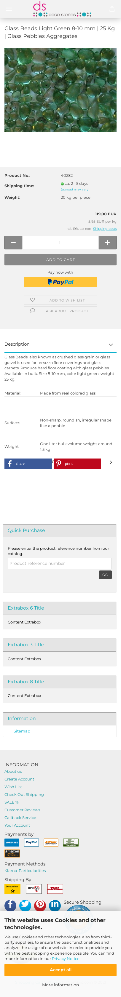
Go (105, 575)
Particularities (32, 870)
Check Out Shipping (24, 794)
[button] (28, 464)
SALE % (11, 802)
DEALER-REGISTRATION (60, 407)
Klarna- (11, 870)
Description (17, 344)
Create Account (19, 779)
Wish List (13, 786)
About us (13, 771)
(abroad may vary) (75, 189)
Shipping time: (19, 185)
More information (60, 985)
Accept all (60, 969)
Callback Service (20, 817)
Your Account (17, 825)
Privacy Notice (65, 958)
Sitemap (22, 731)
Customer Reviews (22, 809)
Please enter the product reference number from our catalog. (58, 551)
